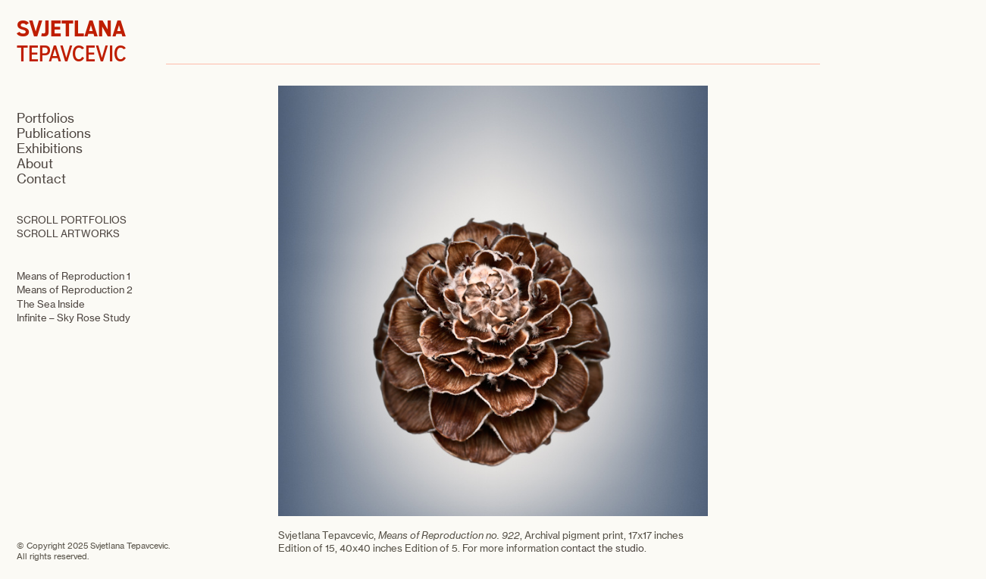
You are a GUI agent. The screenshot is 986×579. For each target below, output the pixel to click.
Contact (41, 178)
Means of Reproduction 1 (73, 276)
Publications (54, 133)
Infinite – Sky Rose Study (73, 317)
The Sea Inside (51, 304)
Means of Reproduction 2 (75, 289)
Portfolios (45, 118)
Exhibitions (50, 148)
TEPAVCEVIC (72, 42)
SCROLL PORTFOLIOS (72, 220)
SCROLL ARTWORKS (68, 233)
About (35, 163)
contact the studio (602, 548)
